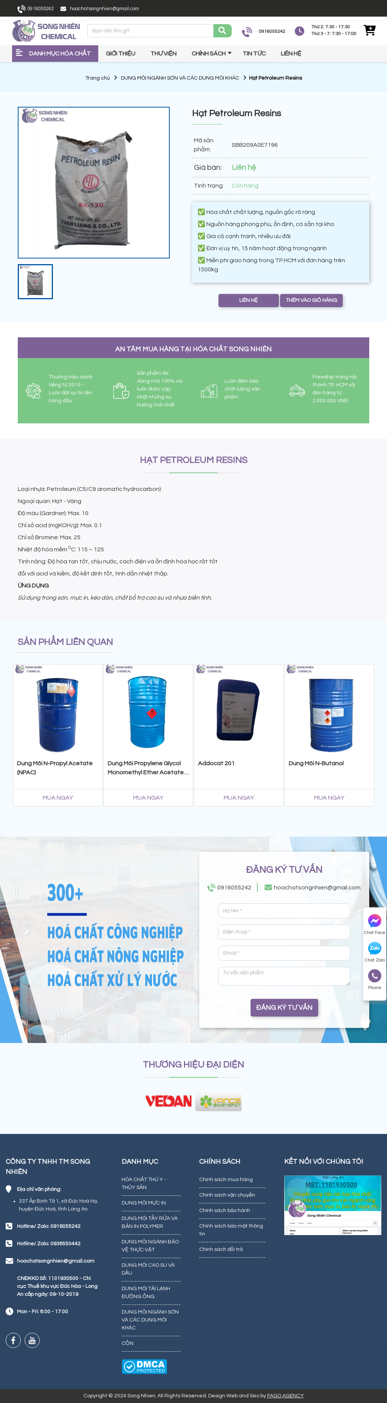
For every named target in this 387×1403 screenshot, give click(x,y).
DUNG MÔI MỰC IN (144, 1203)
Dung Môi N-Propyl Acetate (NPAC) (55, 767)
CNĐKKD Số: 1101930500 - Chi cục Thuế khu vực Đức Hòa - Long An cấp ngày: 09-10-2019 (57, 1286)
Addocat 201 (216, 763)
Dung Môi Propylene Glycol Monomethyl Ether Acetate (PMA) (146, 769)
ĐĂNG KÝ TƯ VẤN (284, 1007)
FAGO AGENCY (285, 1395)
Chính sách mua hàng (226, 1179)
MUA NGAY (58, 798)
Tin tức (254, 54)
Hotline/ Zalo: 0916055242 (48, 1226)
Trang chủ (97, 78)
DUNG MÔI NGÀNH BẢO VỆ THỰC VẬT (150, 1245)
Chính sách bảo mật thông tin (231, 1230)
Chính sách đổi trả (221, 1249)
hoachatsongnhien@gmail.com (104, 8)
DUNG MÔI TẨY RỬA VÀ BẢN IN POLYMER (150, 1222)
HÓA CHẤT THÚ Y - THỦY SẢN (144, 1183)
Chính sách (209, 54)
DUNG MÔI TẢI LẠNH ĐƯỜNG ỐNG (146, 1292)
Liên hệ (291, 54)
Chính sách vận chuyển (227, 1195)
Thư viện (163, 54)
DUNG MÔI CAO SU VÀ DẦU (148, 1269)
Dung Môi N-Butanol (316, 763)
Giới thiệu (120, 54)
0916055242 (40, 8)
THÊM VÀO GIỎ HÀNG (311, 300)
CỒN (127, 1343)
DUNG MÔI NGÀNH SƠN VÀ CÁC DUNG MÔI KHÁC (180, 78)
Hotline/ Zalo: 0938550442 (48, 1243)
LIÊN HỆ (248, 300)
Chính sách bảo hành (224, 1210)
